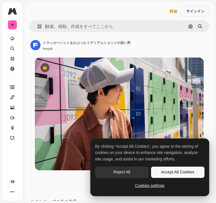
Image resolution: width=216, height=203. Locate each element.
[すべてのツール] (12, 87)
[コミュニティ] (12, 68)
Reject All (121, 172)
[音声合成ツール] (12, 127)
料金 (173, 11)
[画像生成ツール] (12, 107)
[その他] (12, 191)
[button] (37, 26)
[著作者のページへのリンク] (35, 45)
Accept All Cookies (177, 172)
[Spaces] (12, 97)
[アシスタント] (12, 137)
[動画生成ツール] (12, 117)
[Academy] (12, 181)
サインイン (195, 11)
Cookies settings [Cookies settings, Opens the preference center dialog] (150, 185)
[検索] (12, 48)
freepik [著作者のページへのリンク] (48, 49)
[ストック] (12, 58)
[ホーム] (12, 38)
